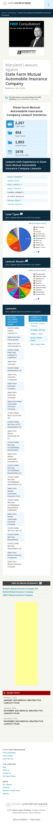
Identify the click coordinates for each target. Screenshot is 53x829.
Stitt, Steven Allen (38, 344)
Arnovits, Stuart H (15, 204)
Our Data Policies (9, 776)
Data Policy (34, 99)
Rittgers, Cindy (37, 334)
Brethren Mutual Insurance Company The (20, 589)
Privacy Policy (35, 819)
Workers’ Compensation (11, 791)
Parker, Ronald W (15, 177)
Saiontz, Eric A (13, 181)
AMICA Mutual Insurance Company (18, 595)
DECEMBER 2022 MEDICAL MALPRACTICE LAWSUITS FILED (23, 712)
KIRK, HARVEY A (15, 185)
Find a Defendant (9, 753)
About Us (6, 770)
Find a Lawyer (8, 756)
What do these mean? (37, 223)
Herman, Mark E (14, 200)
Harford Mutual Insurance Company (18, 592)
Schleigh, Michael (38, 330)
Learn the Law (8, 759)
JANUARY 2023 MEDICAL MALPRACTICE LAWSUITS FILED (22, 701)
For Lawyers (7, 785)
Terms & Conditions (20, 819)
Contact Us (7, 773)
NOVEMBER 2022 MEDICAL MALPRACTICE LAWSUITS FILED (23, 722)
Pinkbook (6, 787)
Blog (4, 767)
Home (3, 13)
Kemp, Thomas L (14, 188)
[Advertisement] (26, 643)
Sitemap (6, 794)
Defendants (12, 13)
